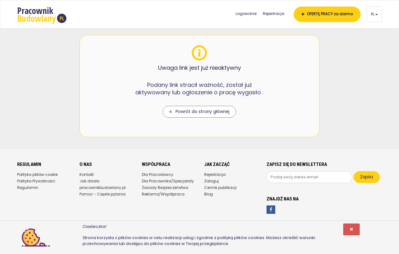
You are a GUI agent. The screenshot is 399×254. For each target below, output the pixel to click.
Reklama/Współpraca (163, 194)
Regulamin (27, 187)
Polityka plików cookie (37, 174)
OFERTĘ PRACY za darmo (327, 13)
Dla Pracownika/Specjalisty (168, 181)
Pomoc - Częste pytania (102, 194)
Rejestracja (273, 13)
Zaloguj (211, 181)
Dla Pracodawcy (157, 174)
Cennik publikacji (220, 187)
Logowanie (246, 13)
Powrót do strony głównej (199, 112)
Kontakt (86, 174)
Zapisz (366, 177)
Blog (208, 194)
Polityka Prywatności (36, 181)
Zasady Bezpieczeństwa (165, 187)
